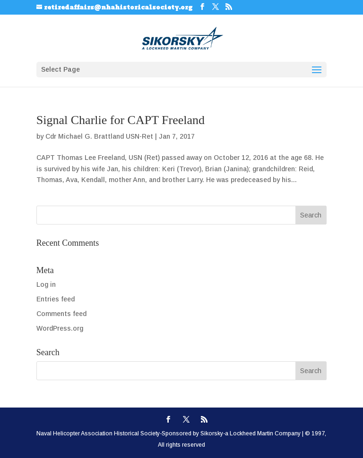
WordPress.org (59, 328)
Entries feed (55, 299)
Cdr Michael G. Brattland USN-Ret (99, 136)
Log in (46, 284)
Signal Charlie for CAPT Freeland (120, 120)
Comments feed (61, 313)
